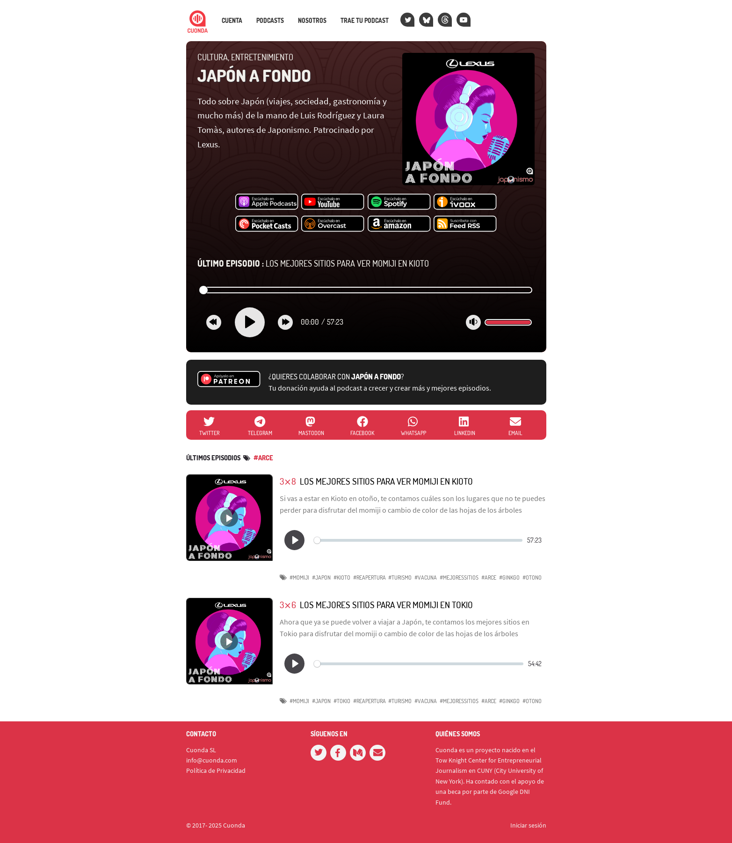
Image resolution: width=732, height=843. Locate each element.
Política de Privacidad (216, 770)
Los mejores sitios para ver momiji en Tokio (386, 604)
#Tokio (341, 701)
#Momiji (299, 577)
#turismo (400, 577)
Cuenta (232, 20)
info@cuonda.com (211, 760)
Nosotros (312, 20)
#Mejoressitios (459, 577)
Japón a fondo (254, 75)
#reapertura (369, 577)
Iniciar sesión (528, 825)
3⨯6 (288, 604)
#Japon (321, 577)
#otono (532, 577)
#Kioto (341, 577)
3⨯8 (288, 481)
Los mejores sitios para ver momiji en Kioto (313, 263)
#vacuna (425, 577)
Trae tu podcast (365, 20)
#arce (263, 458)
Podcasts (270, 20)
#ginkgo (509, 577)
